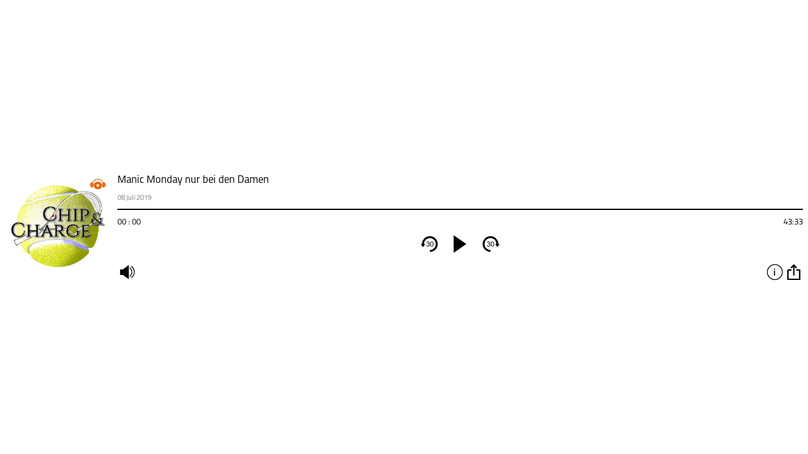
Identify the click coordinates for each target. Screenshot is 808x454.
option (793, 271)
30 (430, 244)
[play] (460, 244)
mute (126, 271)
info (774, 271)
